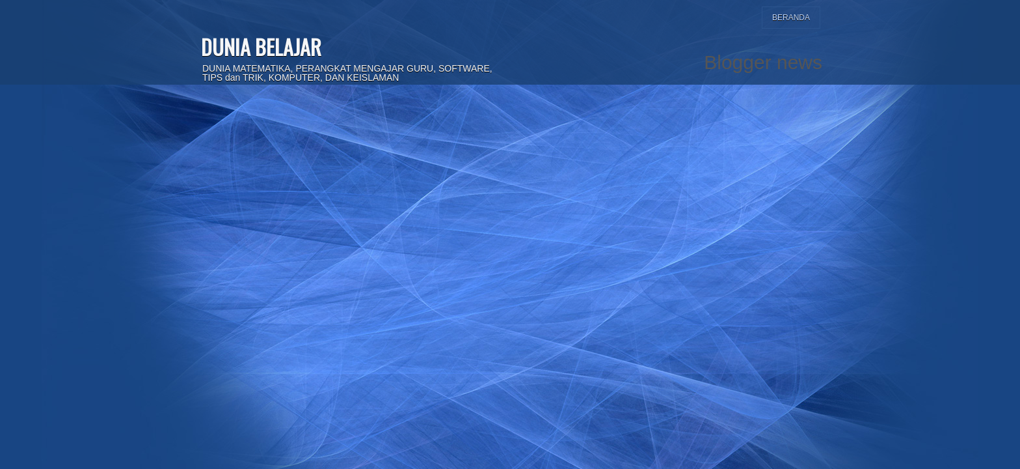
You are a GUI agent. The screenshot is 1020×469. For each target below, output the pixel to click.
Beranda (791, 17)
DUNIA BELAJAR (261, 46)
